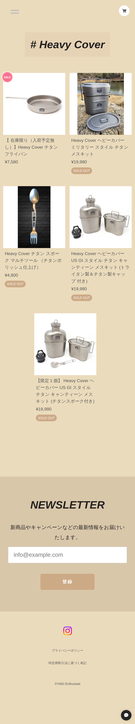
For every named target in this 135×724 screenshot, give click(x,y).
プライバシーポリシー (67, 653)
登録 (67, 584)
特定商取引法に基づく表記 (67, 665)
